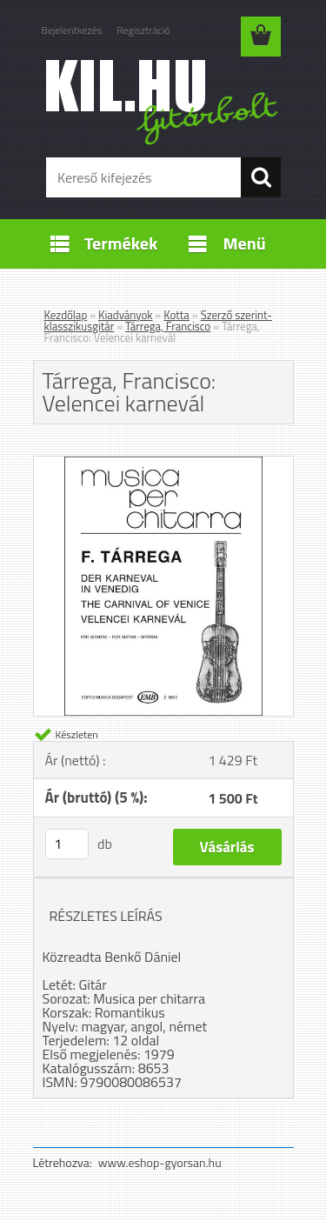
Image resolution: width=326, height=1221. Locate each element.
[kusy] (67, 844)
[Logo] (163, 101)
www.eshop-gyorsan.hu (160, 1162)
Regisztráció (143, 30)
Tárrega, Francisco (167, 326)
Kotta (176, 315)
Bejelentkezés (72, 30)
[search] (261, 177)
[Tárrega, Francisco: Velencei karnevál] (163, 463)
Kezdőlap (66, 315)
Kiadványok (125, 315)
